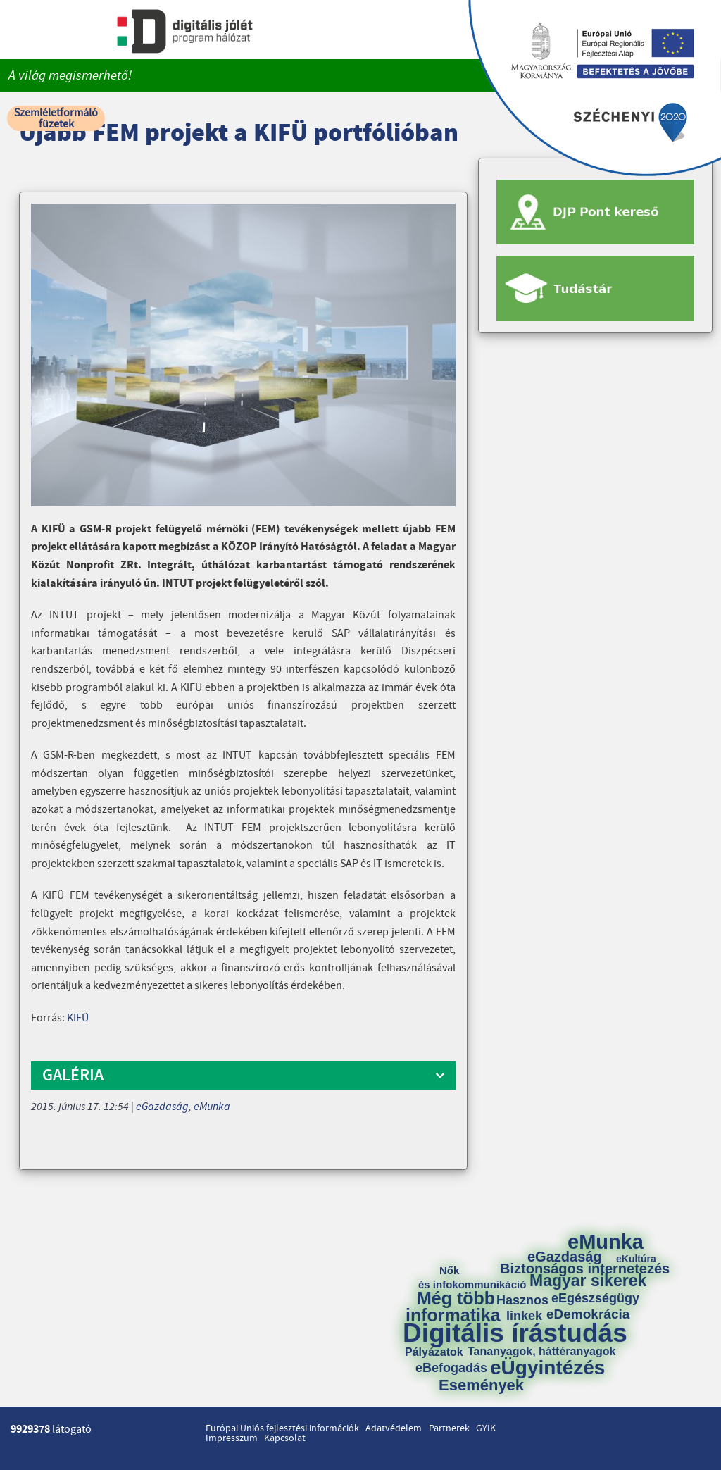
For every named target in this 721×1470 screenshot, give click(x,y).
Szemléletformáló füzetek (56, 118)
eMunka (212, 1107)
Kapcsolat (285, 1438)
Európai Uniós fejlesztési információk (282, 1428)
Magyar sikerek (587, 1281)
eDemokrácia (587, 1314)
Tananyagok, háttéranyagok (541, 1351)
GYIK (486, 1428)
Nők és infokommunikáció (472, 1277)
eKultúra (636, 1259)
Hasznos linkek (527, 1308)
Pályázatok (434, 1352)
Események (481, 1385)
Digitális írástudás (515, 1333)
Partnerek (449, 1428)
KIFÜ (78, 1018)
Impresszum (232, 1438)
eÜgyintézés (547, 1368)
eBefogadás (451, 1368)
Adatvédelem (393, 1428)
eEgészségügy (595, 1298)
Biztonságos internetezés (585, 1269)
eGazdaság (162, 1107)
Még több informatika (453, 1306)
